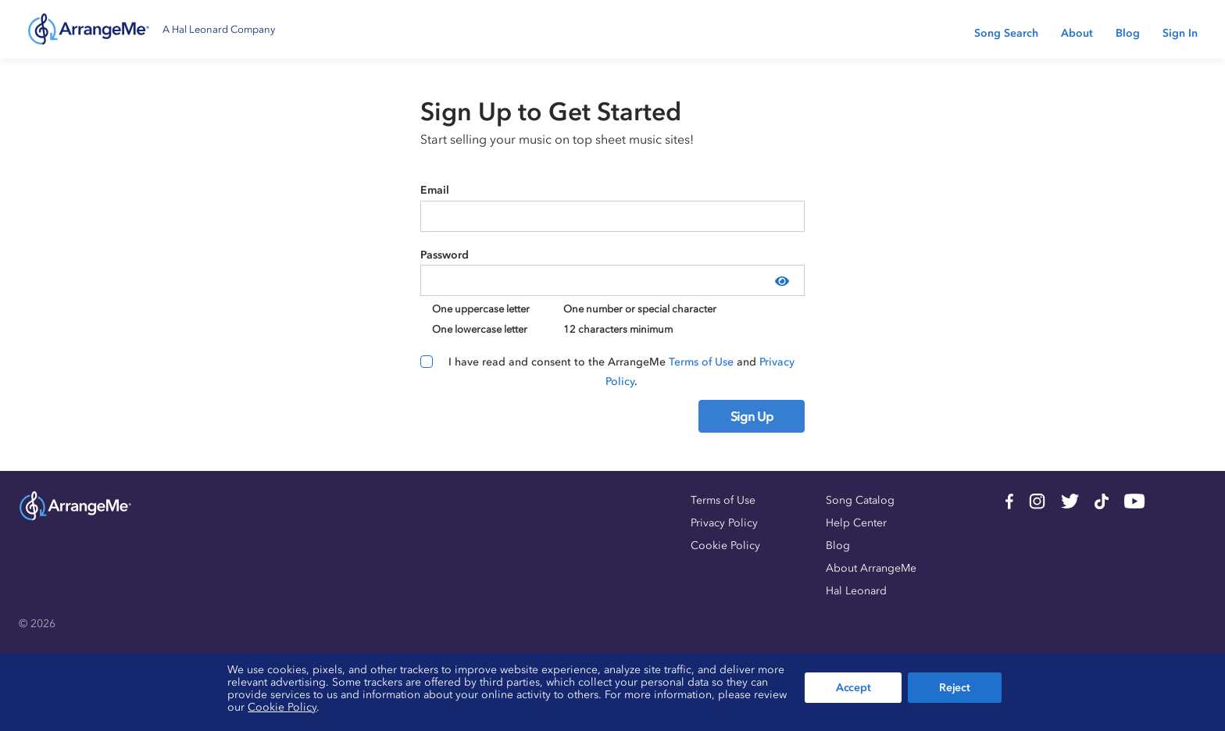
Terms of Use (701, 362)
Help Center (856, 523)
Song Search (1006, 33)
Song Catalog (860, 500)
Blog (1128, 33)
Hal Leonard (856, 590)
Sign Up (751, 416)
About (1077, 33)
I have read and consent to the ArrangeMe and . (621, 372)
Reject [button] (954, 687)
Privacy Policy (724, 523)
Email (434, 190)
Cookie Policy (725, 545)
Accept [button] (853, 687)
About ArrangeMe (871, 568)
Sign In (1180, 33)
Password (444, 255)
